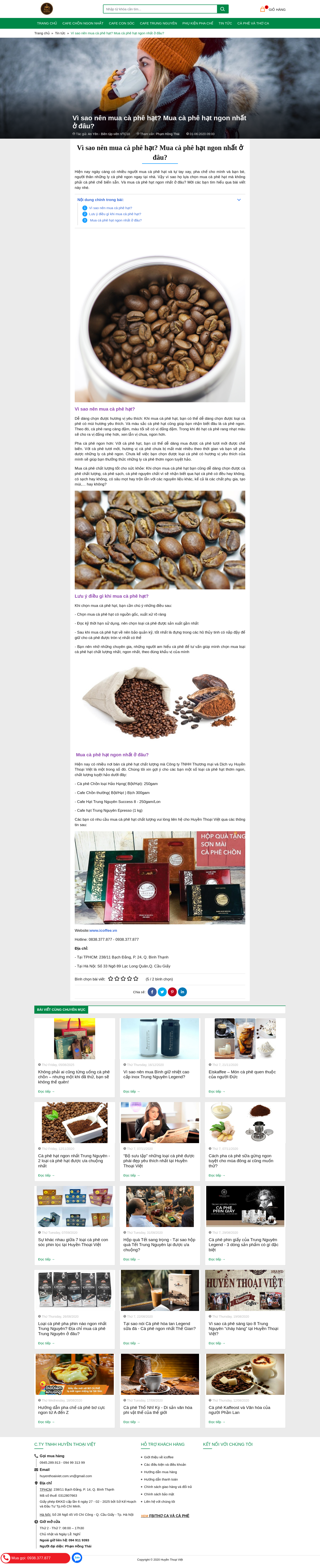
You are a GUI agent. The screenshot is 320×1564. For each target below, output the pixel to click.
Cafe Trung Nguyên (158, 23)
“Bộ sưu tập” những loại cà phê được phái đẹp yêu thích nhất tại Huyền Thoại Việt (158, 1160)
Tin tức (225, 23)
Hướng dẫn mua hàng (160, 1472)
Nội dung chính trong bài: (100, 200)
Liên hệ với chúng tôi (159, 1501)
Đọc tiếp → (46, 1091)
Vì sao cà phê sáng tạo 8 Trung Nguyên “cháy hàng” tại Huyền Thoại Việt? (243, 1328)
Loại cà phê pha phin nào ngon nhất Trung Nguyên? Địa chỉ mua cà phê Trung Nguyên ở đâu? (72, 1328)
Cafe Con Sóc (121, 23)
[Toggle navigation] (37, 9)
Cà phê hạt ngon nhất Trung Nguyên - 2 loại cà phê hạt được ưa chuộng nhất (74, 1160)
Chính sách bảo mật (159, 1494)
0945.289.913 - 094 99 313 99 (62, 1462)
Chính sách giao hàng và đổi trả (168, 1487)
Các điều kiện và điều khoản (165, 1464)
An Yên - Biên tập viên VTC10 (109, 134)
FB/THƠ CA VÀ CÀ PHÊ (169, 1516)
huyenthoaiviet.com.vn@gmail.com (66, 1476)
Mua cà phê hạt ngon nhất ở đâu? (116, 220)
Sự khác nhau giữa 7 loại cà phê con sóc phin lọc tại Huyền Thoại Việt (73, 1242)
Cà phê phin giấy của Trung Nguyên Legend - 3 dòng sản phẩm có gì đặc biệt (243, 1244)
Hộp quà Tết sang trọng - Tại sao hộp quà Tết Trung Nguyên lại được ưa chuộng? (159, 1244)
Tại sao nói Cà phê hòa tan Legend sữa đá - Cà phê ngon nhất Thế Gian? (159, 1326)
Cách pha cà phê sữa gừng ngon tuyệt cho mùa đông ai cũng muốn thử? (241, 1160)
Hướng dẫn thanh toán (161, 1479)
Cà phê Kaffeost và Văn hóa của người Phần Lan (239, 1410)
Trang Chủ (47, 23)
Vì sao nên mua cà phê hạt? (110, 208)
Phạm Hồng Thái (167, 134)
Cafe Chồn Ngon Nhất (82, 23)
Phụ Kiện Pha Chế (197, 23)
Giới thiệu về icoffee (158, 1457)
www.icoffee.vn (103, 930)
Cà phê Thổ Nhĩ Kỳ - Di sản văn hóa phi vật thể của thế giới (157, 1410)
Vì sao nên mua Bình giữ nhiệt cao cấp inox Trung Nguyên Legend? (156, 1074)
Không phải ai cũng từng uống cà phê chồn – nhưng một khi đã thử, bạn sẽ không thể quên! (74, 1077)
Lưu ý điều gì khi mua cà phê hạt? (115, 214)
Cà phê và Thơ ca (253, 23)
